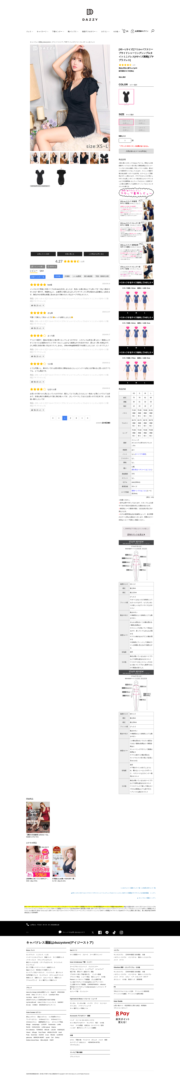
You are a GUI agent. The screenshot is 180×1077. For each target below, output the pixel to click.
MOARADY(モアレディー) (47, 1005)
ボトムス (94, 1040)
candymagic (36, 1024)
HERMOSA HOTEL (94, 1042)
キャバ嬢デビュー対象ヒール (79, 1008)
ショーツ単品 (85, 977)
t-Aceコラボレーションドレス (47, 1002)
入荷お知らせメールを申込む (136, 151)
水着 (71, 1035)
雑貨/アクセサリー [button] (90, 31)
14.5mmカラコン (56, 1019)
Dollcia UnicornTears (32, 1040)
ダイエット (117, 979)
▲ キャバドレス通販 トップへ (146, 898)
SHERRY (60, 1002)
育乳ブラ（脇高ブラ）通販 (85, 971)
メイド (116, 960)
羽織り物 (78, 1040)
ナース (122, 960)
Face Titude (42, 1032)
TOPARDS (39, 1029)
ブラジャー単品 (75, 977)
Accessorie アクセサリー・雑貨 (80, 1015)
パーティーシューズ (84, 1005)
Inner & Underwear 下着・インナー (81, 962)
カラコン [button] (105, 31)
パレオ (101, 1040)
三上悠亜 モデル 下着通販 (78, 984)
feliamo (54, 1027)
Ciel (52, 1037)
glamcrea (29, 1037)
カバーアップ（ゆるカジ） (78, 1042)
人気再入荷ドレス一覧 (149, 888)
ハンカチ (73, 1028)
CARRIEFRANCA (93, 984)
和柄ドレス (29, 977)
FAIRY (52, 1040)
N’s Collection (30, 1029)
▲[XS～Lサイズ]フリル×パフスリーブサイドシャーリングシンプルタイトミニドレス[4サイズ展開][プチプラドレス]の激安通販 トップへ (113, 893)
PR (115, 987)
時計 (96, 1022)
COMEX (35, 1005)
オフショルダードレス (56, 975)
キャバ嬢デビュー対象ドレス (48, 980)
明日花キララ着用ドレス (43, 970)
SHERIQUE (60, 1029)
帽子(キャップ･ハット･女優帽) (86, 1028)
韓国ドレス (58, 977)
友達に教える (69, 254)
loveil (60, 1032)
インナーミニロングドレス (34, 957)
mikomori (103, 984)
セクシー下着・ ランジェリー (79, 991)
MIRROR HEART (39, 1037)
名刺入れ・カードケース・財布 (94, 1025)
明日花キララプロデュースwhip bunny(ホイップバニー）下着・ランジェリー (88, 988)
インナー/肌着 (96, 974)
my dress (29, 997)
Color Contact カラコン (33, 1012)
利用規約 (143, 1005)
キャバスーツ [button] (42, 31)
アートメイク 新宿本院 (142, 991)
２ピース (85, 954)
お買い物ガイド (118, 1005)
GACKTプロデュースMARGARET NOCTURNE (40, 999)
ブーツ (96, 1003)
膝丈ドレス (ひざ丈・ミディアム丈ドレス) (39, 962)
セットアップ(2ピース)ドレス (35, 972)
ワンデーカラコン (31, 1019)
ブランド (29, 987)
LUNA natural (46, 1027)
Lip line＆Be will (31, 1002)
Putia (27, 1035)
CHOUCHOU (36, 1027)
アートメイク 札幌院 (120, 994)
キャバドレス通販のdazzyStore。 (113, 906)
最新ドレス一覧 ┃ (136, 888)
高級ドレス (47, 957)
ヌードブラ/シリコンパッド (78, 966)
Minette (52, 1035)
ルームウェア (99, 969)
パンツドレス (50, 972)
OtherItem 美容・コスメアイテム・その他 (127, 967)
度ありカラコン (42, 1016)
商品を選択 (122, 77)
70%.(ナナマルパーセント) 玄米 (123, 991)
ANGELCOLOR (52, 1032)
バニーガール (132, 957)
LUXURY (44, 1024)
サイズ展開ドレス (58, 957)
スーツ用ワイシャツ (96, 954)
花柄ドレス (38, 977)
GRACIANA (60, 992)
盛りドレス (59, 972)
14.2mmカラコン (31, 1022)
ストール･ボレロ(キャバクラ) (85, 1020)
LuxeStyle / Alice (54, 994)
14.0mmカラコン (44, 1019)
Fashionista (51, 1024)
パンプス (90, 1003)
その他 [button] (116, 31)
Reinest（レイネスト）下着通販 (80, 979)
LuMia (59, 1024)
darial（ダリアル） (39, 997)
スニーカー (103, 1003)
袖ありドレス (30, 970)
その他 (103, 977)
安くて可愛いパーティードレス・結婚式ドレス (40, 967)
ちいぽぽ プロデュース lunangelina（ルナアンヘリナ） (87, 982)
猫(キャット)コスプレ (144, 957)
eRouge (34, 1032)
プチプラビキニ (75, 1045)
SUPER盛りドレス (32, 975)
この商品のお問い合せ (96, 254)
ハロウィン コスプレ (120, 957)
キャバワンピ (30, 965)
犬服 (143, 954)
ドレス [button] (29, 31)
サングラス (90, 1022)
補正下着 (73, 971)
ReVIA (28, 1027)
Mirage (28, 1024)
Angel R (53, 992)
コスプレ (116, 950)
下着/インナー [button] (58, 31)
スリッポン (73, 1005)
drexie (28, 994)
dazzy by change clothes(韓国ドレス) (37, 992)
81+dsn (28, 1005)
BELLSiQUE (44, 1040)
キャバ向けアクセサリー (77, 1022)
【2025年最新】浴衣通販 (132, 954)
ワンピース (86, 1040)
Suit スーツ (73, 950)
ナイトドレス (58, 962)
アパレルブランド (31, 980)
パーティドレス (31, 960)
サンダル (73, 1003)
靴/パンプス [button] (73, 31)
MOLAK (46, 1029)
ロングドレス (30, 954)
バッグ (72, 1020)
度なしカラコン (31, 1016)
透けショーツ (95, 977)
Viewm (28, 1032)
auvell (48, 1037)
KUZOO (41, 1035)
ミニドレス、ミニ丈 (42, 954)
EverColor (34, 1035)
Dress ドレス (30, 950)
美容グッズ (131, 979)
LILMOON (60, 1035)
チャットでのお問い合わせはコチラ (72, 932)
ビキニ (72, 1040)
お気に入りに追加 (43, 254)
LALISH (53, 1029)
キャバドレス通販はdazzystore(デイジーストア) (59, 942)
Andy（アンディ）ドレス (39, 994)
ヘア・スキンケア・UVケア (139, 977)
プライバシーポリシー (121, 1008)
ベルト (72, 1025)
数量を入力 (122, 136)
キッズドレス (44, 975)
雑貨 (105, 1040)
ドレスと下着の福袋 (76, 1052)
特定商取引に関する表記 (132, 1005)
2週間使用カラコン (44, 1022)
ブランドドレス (75, 1056)
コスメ (127, 977)
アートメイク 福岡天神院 (135, 994)
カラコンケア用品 (57, 1022)
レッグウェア (89, 969)
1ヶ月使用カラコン (55, 1016)
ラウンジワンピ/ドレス (45, 960)
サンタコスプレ (118, 954)
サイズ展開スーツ (75, 954)
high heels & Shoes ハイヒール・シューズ (83, 999)
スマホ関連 (79, 1025)
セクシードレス (48, 977)
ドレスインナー (93, 966)
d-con (47, 1035)
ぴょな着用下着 (96, 979)
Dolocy (57, 1037)
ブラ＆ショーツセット (77, 969)
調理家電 (139, 979)
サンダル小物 (81, 1003)
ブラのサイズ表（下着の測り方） (80, 974)
